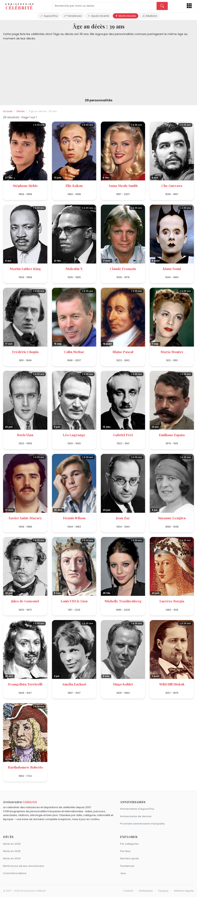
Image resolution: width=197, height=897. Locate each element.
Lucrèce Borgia (171, 601)
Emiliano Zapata (172, 435)
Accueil (7, 111)
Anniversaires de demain (136, 816)
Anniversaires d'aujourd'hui (137, 808)
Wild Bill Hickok (171, 684)
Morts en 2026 (12, 843)
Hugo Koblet (123, 684)
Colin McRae (74, 351)
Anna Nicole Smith (123, 185)
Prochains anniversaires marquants (142, 823)
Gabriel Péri (123, 435)
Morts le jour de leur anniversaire (23, 866)
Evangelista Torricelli (25, 684)
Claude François (123, 268)
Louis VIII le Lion (74, 601)
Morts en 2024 (12, 858)
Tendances (73, 16)
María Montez (171, 351)
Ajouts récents (98, 16)
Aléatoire (149, 16)
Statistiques (146, 890)
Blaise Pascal (123, 351)
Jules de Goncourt (25, 601)
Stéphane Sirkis (25, 185)
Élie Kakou (74, 185)
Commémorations (14, 873)
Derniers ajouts (129, 858)
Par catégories (129, 843)
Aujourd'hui (49, 16)
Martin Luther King (25, 268)
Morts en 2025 (12, 851)
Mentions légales (184, 890)
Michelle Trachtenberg (122, 601)
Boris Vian (25, 435)
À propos (163, 890)
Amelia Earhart (74, 684)
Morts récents (125, 16)
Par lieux (125, 851)
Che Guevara (171, 185)
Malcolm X (74, 268)
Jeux (123, 873)
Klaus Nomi (172, 268)
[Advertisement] (98, 70)
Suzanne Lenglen (172, 518)
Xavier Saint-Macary (25, 518)
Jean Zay (123, 518)
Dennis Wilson (74, 518)
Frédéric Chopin (25, 351)
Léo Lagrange (74, 435)
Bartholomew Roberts (25, 767)
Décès (21, 111)
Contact (128, 890)
